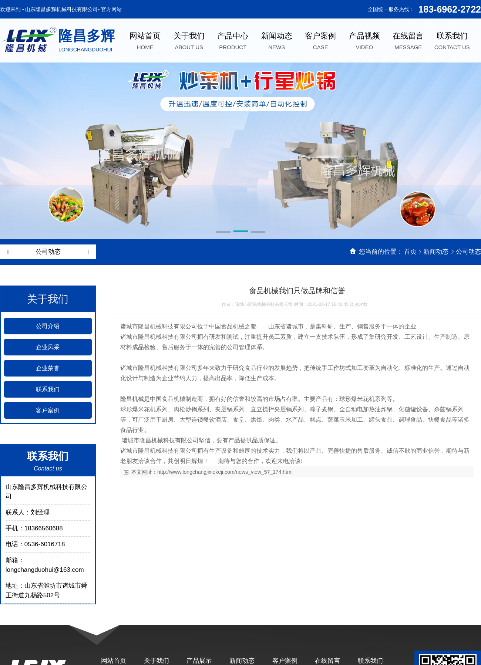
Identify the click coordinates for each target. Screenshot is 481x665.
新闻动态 (436, 251)
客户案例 (48, 410)
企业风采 (48, 347)
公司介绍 (48, 326)
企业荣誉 (48, 368)
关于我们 (156, 660)
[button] (223, 232)
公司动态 (468, 251)
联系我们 (48, 389)
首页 (410, 251)
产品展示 (199, 660)
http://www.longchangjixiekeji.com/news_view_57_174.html (225, 472)
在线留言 (327, 660)
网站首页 (113, 660)
